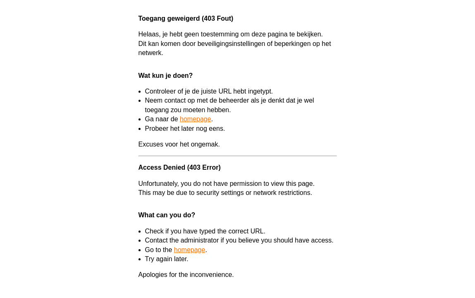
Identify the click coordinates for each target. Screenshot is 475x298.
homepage (195, 119)
